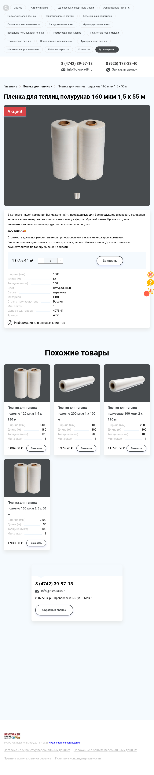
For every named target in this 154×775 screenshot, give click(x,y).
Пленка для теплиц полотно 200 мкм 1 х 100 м (76, 413)
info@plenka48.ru (80, 69)
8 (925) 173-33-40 (122, 63)
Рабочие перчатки (58, 49)
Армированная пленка (94, 41)
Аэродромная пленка (61, 24)
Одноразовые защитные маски (75, 7)
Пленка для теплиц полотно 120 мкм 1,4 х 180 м (25, 413)
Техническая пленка (19, 41)
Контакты (84, 49)
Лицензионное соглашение (64, 742)
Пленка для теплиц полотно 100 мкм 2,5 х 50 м (27, 508)
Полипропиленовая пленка (56, 41)
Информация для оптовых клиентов (39, 322)
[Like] (150, 277)
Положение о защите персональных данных (105, 750)
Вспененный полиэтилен (97, 16)
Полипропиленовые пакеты (23, 24)
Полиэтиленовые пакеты (59, 16)
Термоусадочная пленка (67, 32)
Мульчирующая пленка (96, 24)
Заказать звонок (125, 69)
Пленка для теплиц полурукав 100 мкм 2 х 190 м (125, 413)
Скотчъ (18, 7)
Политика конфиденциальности (78, 758)
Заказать (110, 261)
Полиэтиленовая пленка (21, 16)
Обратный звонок (54, 610)
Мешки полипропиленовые (23, 49)
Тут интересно (107, 49)
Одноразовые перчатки (116, 7)
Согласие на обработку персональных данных (37, 750)
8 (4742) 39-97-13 (77, 63)
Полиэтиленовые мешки (104, 32)
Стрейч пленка (39, 7)
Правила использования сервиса (27, 758)
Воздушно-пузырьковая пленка (25, 32)
